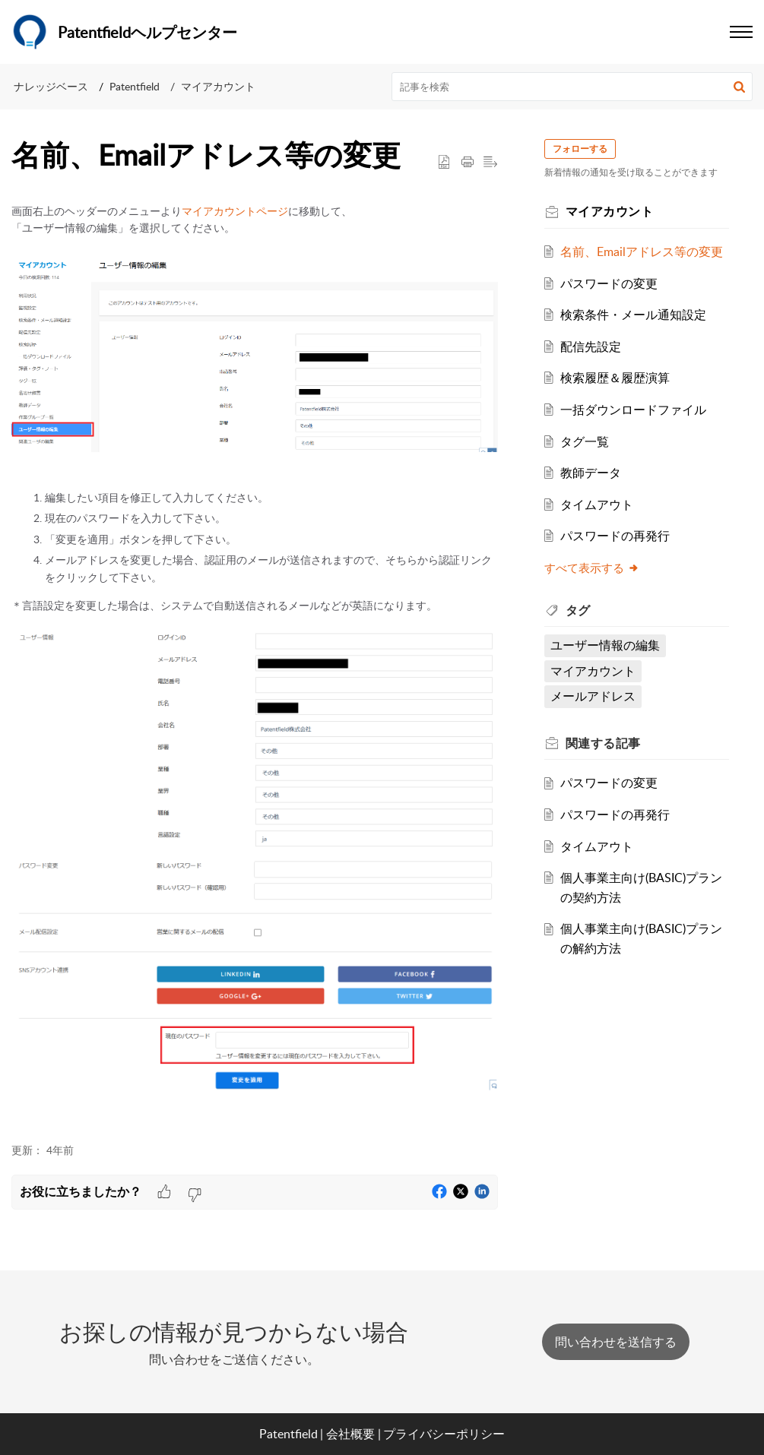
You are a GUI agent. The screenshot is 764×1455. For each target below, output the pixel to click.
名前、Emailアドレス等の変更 (644, 251)
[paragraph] (254, 665)
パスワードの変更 (611, 283)
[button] (739, 86)
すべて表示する (594, 567)
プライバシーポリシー (444, 1433)
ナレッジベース (51, 86)
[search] (572, 86)
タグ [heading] (580, 610)
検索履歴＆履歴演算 (617, 377)
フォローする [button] (582, 148)
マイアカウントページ (235, 211)
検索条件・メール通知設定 (636, 314)
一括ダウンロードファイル (636, 409)
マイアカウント (218, 86)
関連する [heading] (605, 743)
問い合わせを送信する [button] (616, 1341)
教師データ (593, 472)
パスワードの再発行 (617, 535)
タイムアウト (599, 504)
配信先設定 (593, 346)
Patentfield (134, 86)
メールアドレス (595, 696)
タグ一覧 (587, 441)
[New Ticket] (616, 1341)
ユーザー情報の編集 (607, 645)
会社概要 (350, 1433)
